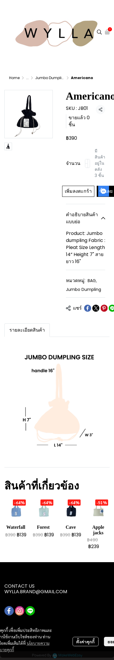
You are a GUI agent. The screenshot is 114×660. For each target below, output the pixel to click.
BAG (92, 281)
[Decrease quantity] (86, 163)
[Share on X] (95, 308)
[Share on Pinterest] (104, 308)
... (27, 77)
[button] (99, 32)
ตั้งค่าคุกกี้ (85, 641)
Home (14, 77)
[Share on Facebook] (87, 308)
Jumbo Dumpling (51, 77)
